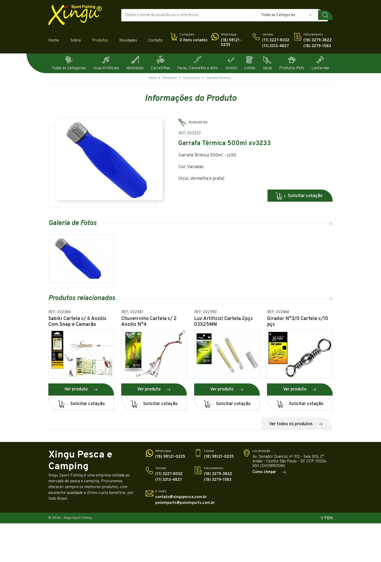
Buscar (325, 15)
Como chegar (269, 472)
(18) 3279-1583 (317, 46)
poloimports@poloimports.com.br (185, 503)
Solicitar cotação (298, 196)
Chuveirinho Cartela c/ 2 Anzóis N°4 (149, 322)
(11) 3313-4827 (275, 46)
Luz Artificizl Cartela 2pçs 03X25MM (223, 322)
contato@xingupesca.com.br (181, 497)
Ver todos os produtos (296, 424)
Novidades (128, 40)
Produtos (100, 40)
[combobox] (286, 15)
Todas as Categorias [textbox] (278, 15)
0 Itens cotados (194, 40)
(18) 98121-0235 (231, 42)
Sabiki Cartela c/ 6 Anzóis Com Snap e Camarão (77, 322)
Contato (155, 40)
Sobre (75, 40)
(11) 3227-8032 (275, 40)
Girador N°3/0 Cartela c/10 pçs (297, 322)
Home (53, 40)
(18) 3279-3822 (317, 40)
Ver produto (81, 389)
